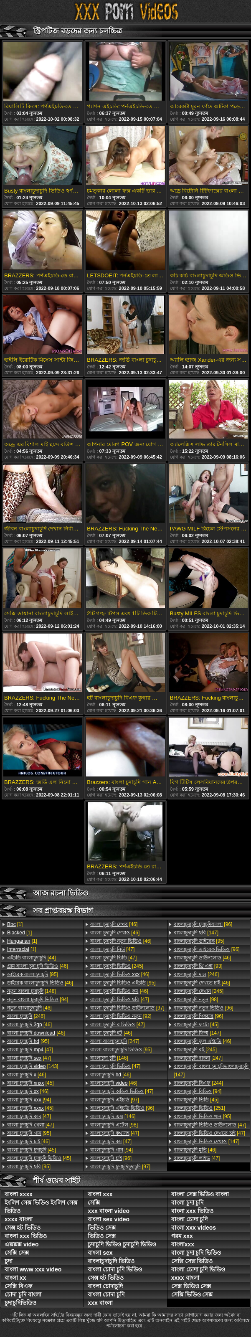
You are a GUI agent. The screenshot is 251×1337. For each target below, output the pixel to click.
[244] (198, 1083)
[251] (199, 1108)
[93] (198, 966)
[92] (120, 1016)
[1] (15, 924)
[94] (37, 999)
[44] (31, 958)
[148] (31, 991)
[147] (196, 933)
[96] (122, 1108)
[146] (109, 1058)
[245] (116, 966)
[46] (37, 966)
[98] (114, 1125)
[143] (32, 1066)
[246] (26, 1016)
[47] (30, 1050)
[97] (127, 1008)
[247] (114, 1041)
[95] (32, 974)
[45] (30, 1083)
